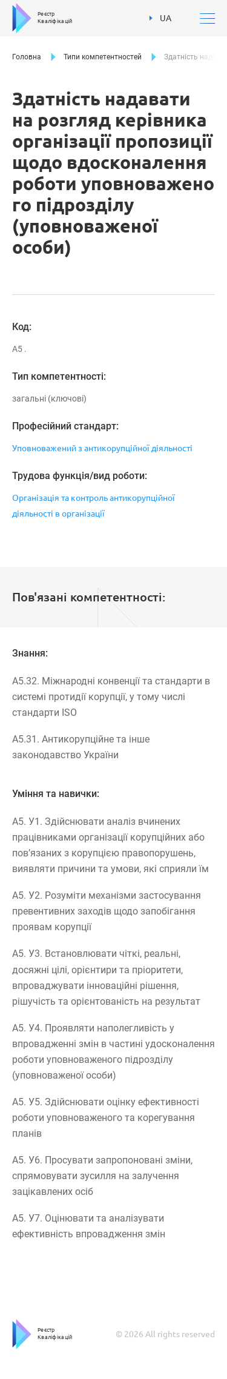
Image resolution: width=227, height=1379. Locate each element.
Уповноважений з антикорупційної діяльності (102, 448)
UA (160, 18)
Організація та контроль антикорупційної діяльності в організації (93, 505)
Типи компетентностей (103, 57)
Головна (26, 57)
